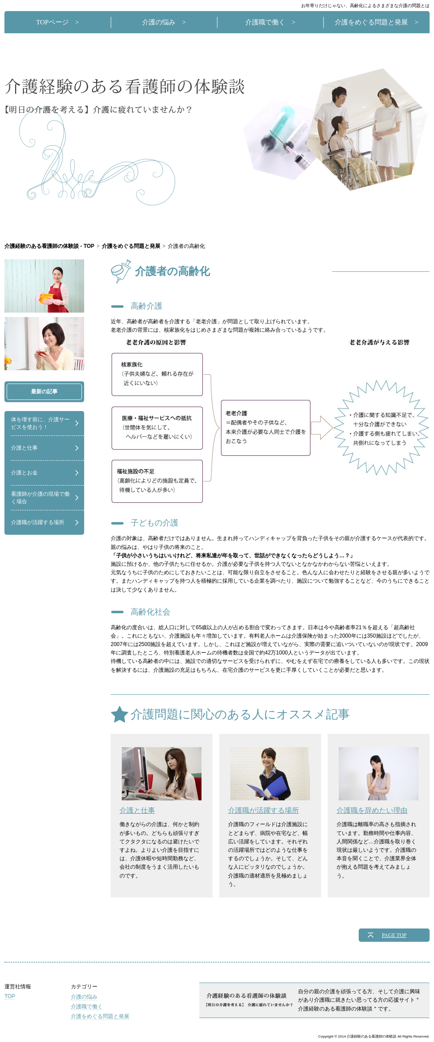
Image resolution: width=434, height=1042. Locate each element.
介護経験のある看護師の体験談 (125, 96)
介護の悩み (158, 22)
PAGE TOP (394, 935)
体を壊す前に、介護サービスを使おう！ (40, 423)
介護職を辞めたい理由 (377, 780)
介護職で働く (265, 22)
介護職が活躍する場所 (37, 522)
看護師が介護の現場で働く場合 (40, 498)
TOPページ (52, 22)
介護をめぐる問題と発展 (371, 22)
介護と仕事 (24, 448)
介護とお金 (24, 473)
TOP (9, 996)
